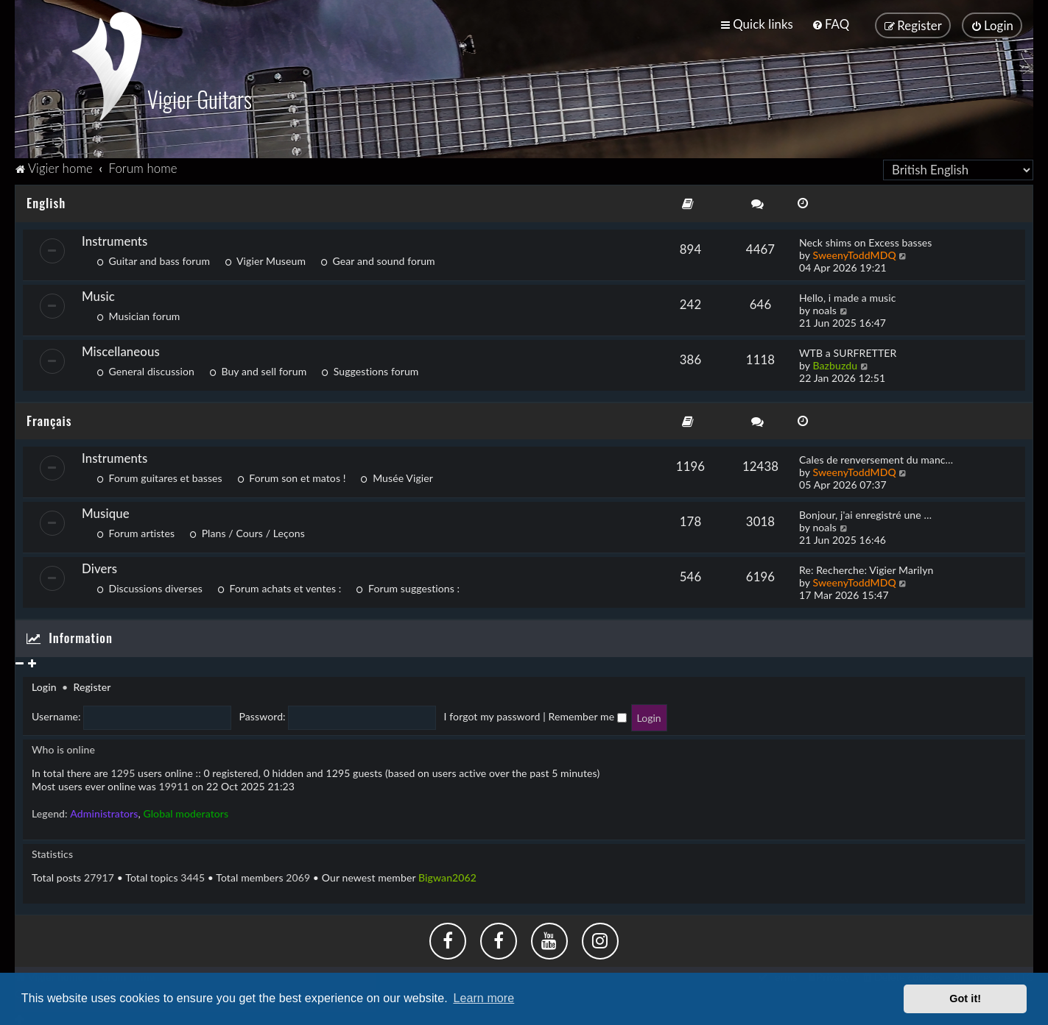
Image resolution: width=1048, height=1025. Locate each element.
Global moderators (185, 811)
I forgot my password (492, 715)
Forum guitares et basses (159, 476)
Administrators (104, 811)
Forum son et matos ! (291, 476)
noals (824, 308)
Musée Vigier (397, 476)
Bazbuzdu (834, 363)
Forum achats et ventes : (279, 587)
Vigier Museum (265, 258)
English (46, 200)
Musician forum (138, 314)
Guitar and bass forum (153, 258)
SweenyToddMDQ (854, 253)
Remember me (587, 715)
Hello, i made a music (847, 295)
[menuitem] (830, 24)
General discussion (145, 369)
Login (44, 685)
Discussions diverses (149, 587)
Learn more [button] (483, 998)
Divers (99, 567)
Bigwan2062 (447, 875)
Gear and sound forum (377, 258)
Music (98, 294)
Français (49, 418)
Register (91, 685)
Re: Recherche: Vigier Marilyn (866, 568)
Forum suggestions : (408, 587)
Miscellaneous (121, 349)
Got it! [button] (965, 998)
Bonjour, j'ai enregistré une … (865, 513)
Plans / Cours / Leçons (247, 531)
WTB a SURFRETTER (847, 350)
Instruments (114, 239)
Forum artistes (135, 531)
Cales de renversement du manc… (876, 458)
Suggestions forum (369, 369)
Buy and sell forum (257, 369)
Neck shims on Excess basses (865, 240)
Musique (106, 511)
